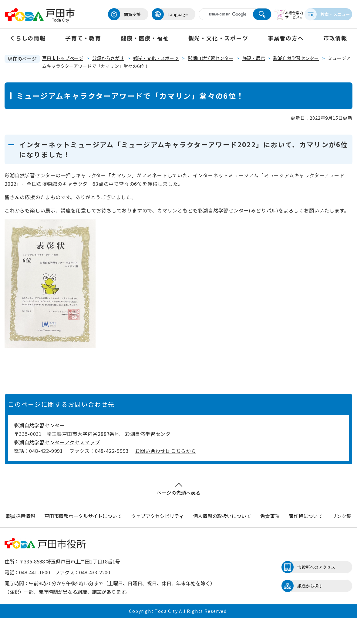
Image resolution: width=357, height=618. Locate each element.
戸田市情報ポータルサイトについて (83, 515)
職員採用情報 (20, 515)
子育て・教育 (83, 38)
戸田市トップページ (62, 58)
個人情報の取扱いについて (222, 515)
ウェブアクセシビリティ (157, 515)
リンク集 (341, 515)
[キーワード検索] (220, 14)
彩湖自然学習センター (210, 58)
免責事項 (270, 515)
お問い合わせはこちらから (165, 450)
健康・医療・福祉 (145, 38)
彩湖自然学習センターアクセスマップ (57, 442)
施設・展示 (253, 58)
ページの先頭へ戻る (178, 489)
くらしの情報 (28, 38)
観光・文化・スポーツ (218, 38)
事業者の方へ (286, 38)
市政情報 (335, 38)
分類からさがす (108, 58)
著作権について (306, 515)
